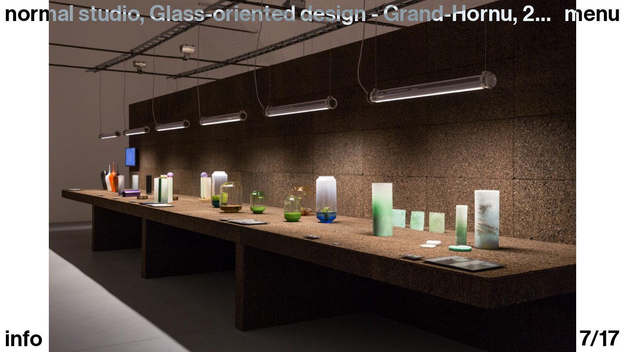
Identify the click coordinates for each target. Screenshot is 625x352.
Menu (592, 14)
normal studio (72, 13)
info (24, 339)
